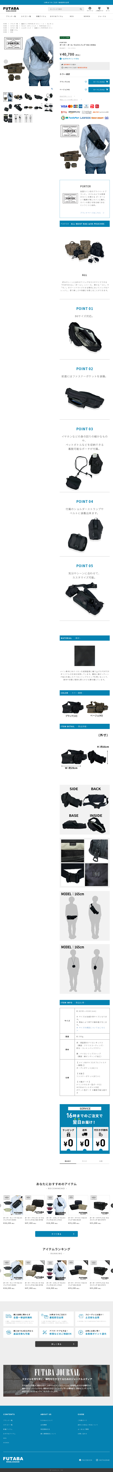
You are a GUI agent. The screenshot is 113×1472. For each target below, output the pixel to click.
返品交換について (66, 96)
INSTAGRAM (103, 1460)
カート (108, 10)
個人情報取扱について (48, 1434)
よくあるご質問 (83, 1429)
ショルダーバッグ (26, 28)
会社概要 (44, 1425)
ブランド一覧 (11, 16)
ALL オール (50, 24)
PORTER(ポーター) (45, 26)
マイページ (90, 10)
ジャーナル (102, 16)
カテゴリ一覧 (26, 16)
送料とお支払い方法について (88, 1425)
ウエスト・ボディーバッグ (28, 26)
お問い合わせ (82, 1434)
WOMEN (87, 16)
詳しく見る (56, 1344)
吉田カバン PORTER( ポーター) (30, 24)
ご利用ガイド (99, 10)
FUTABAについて (47, 1420)
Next (51, 61)
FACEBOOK (85, 1460)
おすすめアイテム (56, 16)
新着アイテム (41, 16)
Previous (6, 61)
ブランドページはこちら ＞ (92, 212)
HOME (5, 24)
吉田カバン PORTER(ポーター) (43, 28)
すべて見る (56, 1234)
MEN (72, 16)
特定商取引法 (45, 1429)
